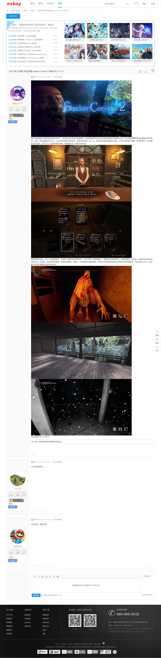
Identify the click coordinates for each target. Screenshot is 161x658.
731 (24, 551)
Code (54, 576)
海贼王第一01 (17, 104)
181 (11, 108)
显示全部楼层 (58, 77)
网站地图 (98, 644)
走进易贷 (28, 619)
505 (24, 108)
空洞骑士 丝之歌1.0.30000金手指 (29, 51)
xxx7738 (18, 489)
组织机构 (9, 626)
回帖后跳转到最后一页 (51, 595)
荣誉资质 (28, 626)
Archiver (57, 644)
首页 (32, 3)
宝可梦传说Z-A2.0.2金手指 (27, 43)
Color (38, 576)
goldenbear (18, 546)
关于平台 (9, 615)
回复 (59, 442)
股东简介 (9, 619)
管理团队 (9, 622)
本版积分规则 (146, 595)
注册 (153, 4)
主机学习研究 (15, 10)
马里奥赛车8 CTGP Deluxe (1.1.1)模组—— (32, 58)
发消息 (12, 122)
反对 (50, 512)
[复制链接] (60, 71)
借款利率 (46, 619)
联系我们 (9, 634)
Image (42, 576)
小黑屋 (69, 644)
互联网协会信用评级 (118, 652)
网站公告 (46, 626)
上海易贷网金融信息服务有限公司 (119, 631)
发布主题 (13, 16)
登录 (90, 585)
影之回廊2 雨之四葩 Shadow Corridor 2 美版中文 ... (53, 10)
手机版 (64, 644)
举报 (150, 454)
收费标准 (46, 615)
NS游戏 (24, 10)
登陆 (144, 4)
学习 (60, 3)
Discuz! (118, 628)
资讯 (41, 3)
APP (157, 349)
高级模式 (147, 576)
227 (18, 493)
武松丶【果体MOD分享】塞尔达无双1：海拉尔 (33, 25)
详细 (38, 31)
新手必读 (46, 622)
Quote (50, 576)
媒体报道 (28, 615)
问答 (44, 630)
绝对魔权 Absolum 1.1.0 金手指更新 (30, 40)
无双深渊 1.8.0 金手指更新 (26, 36)
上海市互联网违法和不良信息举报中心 (105, 652)
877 (24, 493)
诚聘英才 (9, 630)
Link (46, 576)
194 (18, 551)
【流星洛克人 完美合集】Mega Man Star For (32, 54)
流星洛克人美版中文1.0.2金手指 (28, 47)
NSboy (7, 10)
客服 (157, 333)
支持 (42, 512)
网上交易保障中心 (54, 652)
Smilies (57, 576)
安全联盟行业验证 (67, 652)
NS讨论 (50, 3)
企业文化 (28, 622)
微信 (157, 341)
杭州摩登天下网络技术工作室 (83, 644)
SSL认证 (42, 652)
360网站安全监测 (80, 652)
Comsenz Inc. (136, 628)
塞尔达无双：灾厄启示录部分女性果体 (31, 61)
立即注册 (97, 585)
